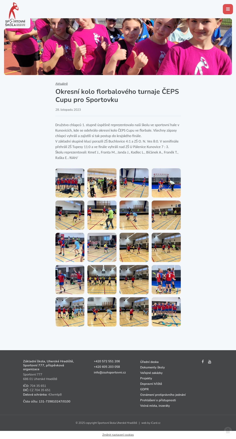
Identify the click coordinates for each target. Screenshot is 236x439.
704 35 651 (38, 386)
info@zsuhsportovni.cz (110, 372)
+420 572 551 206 (107, 361)
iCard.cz (155, 423)
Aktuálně (61, 84)
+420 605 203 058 (107, 367)
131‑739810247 (50, 401)
